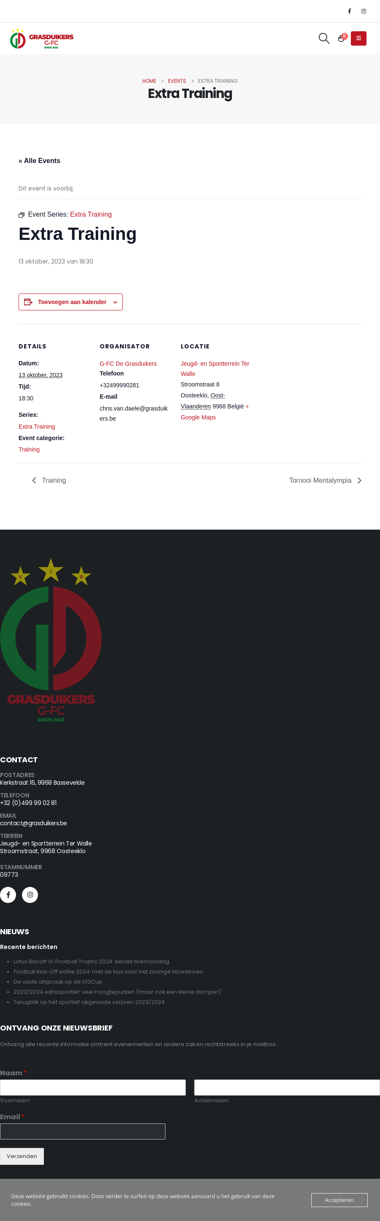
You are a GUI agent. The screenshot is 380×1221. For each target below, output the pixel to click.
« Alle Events (39, 160)
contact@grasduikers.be (33, 823)
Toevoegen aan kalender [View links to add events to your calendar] (72, 302)
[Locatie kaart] (306, 382)
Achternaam (211, 1100)
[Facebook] (350, 11)
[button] (324, 38)
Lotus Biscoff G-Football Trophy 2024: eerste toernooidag (91, 961)
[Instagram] (363, 11)
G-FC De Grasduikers (128, 363)
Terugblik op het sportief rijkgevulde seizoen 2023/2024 (89, 1002)
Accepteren (339, 1200)
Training (29, 449)
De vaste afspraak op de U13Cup (58, 981)
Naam (13, 1073)
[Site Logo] (41, 38)
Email (12, 1117)
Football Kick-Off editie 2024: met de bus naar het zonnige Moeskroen (108, 971)
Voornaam (15, 1100)
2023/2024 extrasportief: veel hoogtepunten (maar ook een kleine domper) (117, 991)
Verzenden (22, 1156)
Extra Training (37, 426)
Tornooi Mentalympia (321, 480)
